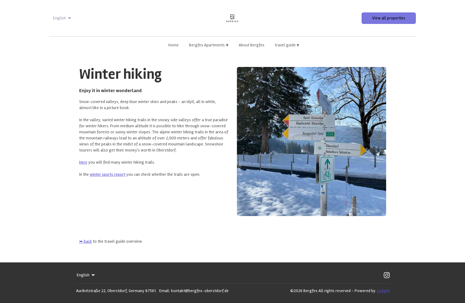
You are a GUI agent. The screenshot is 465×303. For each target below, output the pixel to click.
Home (173, 45)
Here (83, 162)
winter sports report (107, 174)
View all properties (388, 18)
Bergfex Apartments (208, 45)
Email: (164, 290)
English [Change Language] (62, 18)
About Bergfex (252, 45)
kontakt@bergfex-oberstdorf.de (200, 290)
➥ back (85, 241)
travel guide (287, 45)
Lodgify (383, 290)
